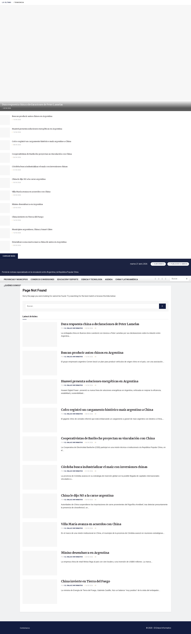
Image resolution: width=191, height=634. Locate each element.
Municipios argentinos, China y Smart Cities (32, 229)
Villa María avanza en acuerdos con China (31, 192)
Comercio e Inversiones (42, 279)
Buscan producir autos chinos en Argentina (32, 116)
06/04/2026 (88, 442)
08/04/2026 (88, 414)
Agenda (108, 279)
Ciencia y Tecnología (91, 279)
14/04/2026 (88, 385)
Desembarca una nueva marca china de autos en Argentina (39, 242)
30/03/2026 (88, 500)
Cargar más (9, 256)
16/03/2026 (88, 585)
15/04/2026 (88, 357)
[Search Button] (187, 278)
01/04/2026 (88, 471)
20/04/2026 (88, 328)
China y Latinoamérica (126, 279)
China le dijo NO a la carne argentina (28, 179)
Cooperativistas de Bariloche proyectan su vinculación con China (42, 154)
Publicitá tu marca (178, 264)
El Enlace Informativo (73, 328)
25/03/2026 (88, 528)
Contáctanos (25, 628)
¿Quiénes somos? (12, 285)
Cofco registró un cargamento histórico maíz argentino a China (41, 141)
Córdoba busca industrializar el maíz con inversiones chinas (40, 166)
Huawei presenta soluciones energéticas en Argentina (37, 129)
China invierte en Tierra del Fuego (28, 217)
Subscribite (158, 264)
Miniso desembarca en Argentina (27, 204)
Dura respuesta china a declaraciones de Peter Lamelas (32, 104)
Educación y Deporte (67, 279)
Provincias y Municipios (16, 279)
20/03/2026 (88, 557)
